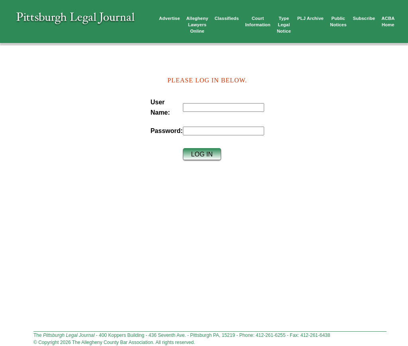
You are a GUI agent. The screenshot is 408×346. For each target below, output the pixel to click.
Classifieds (227, 18)
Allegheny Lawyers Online (197, 24)
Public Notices (338, 21)
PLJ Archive (310, 18)
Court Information (258, 21)
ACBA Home (387, 21)
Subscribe (364, 18)
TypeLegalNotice (284, 24)
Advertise (169, 18)
